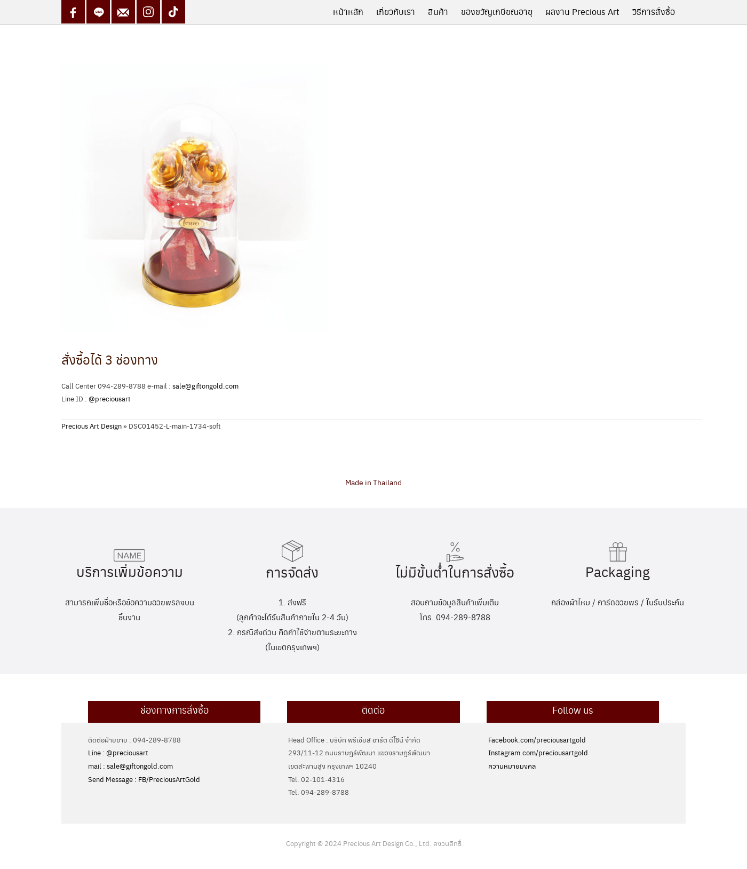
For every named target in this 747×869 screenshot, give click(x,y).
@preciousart (110, 398)
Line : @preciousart (118, 752)
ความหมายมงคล (512, 766)
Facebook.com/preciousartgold (537, 739)
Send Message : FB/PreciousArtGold (144, 779)
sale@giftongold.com (205, 386)
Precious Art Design (91, 426)
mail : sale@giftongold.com (130, 766)
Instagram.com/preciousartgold (538, 752)
